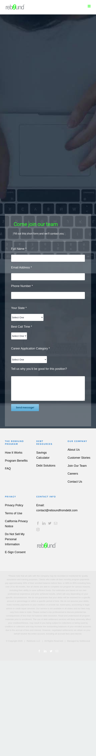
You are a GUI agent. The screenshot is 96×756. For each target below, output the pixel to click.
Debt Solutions (45, 465)
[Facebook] (38, 523)
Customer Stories (79, 457)
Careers (73, 473)
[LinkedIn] (43, 523)
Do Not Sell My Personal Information (15, 539)
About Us (74, 449)
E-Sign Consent (15, 552)
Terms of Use (13, 513)
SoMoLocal (84, 641)
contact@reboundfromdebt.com (57, 510)
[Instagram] (38, 529)
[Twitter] (49, 523)
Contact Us (75, 481)
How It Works (13, 452)
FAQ (8, 468)
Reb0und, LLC (33, 641)
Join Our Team (77, 465)
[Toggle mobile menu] (89, 6)
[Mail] (55, 523)
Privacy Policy (14, 505)
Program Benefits (16, 460)
